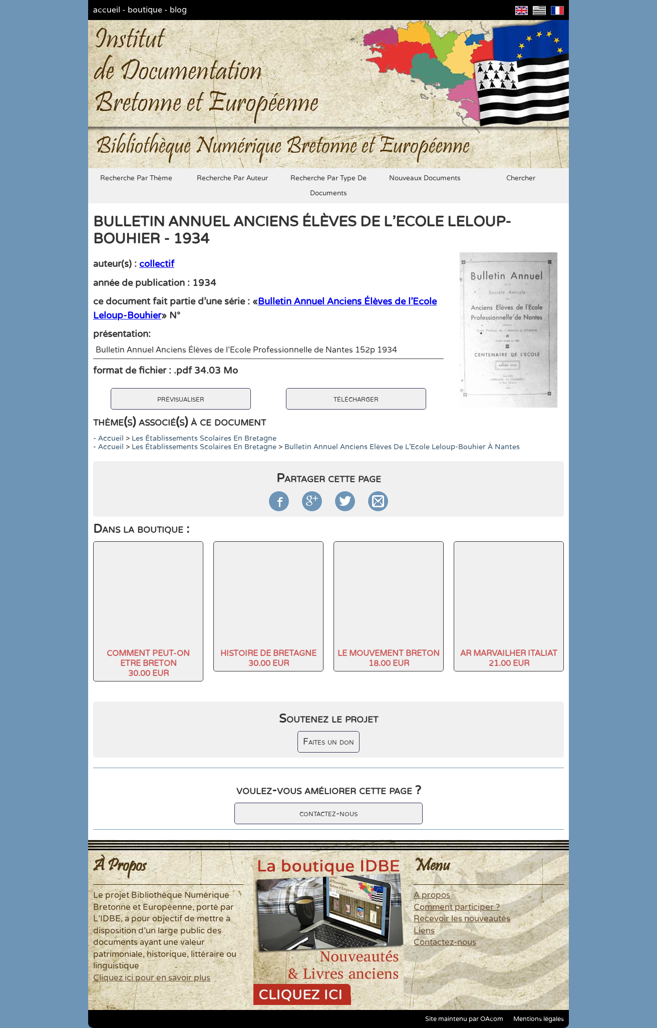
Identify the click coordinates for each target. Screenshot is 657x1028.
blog (178, 10)
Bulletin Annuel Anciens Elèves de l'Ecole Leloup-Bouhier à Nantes (402, 447)
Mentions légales (538, 1019)
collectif (156, 263)
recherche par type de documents (328, 185)
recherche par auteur (232, 178)
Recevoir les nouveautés (462, 919)
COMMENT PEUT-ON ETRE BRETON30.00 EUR (148, 663)
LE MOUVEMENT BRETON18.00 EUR (389, 658)
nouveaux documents (425, 178)
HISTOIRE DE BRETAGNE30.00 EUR (268, 658)
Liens (424, 931)
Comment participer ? (457, 907)
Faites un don (328, 742)
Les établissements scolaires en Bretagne (204, 438)
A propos (432, 895)
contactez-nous (328, 813)
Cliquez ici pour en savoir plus (151, 978)
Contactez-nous (445, 942)
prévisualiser (180, 399)
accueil (106, 10)
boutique (145, 10)
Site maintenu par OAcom (464, 1019)
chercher (520, 178)
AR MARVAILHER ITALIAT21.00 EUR (508, 658)
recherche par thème (136, 178)
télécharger (356, 399)
